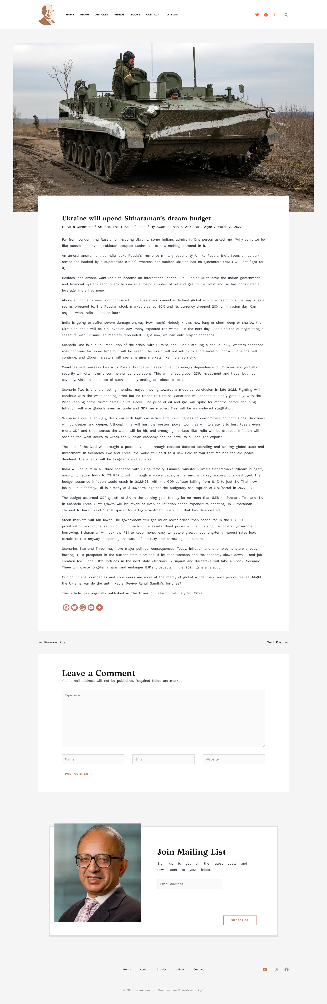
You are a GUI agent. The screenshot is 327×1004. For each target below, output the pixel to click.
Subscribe (240, 921)
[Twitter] (257, 15)
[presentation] (189, 902)
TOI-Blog (164, 14)
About (83, 14)
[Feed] (275, 15)
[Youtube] (265, 971)
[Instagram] (276, 971)
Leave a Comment (77, 227)
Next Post (277, 642)
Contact (146, 14)
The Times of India (129, 227)
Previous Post (53, 642)
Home (69, 14)
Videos (115, 14)
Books (130, 14)
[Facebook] (266, 15)
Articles (99, 14)
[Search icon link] (286, 15)
